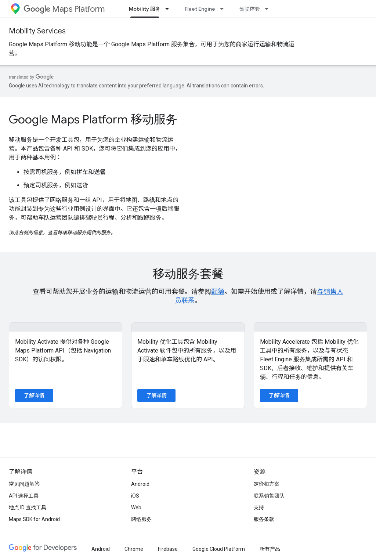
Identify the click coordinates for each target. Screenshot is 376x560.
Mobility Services (37, 31)
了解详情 (34, 395)
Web (136, 507)
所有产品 (270, 549)
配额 (217, 291)
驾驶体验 (249, 9)
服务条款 (264, 519)
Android (140, 484)
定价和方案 (266, 484)
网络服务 (141, 519)
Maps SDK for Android (34, 519)
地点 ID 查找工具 (27, 507)
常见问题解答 (24, 484)
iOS (135, 496)
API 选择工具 (24, 496)
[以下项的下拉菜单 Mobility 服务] (169, 9)
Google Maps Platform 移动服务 (93, 119)
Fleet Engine (200, 9)
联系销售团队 (269, 496)
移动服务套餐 (188, 274)
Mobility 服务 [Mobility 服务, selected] (144, 9)
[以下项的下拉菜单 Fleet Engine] (224, 9)
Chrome (133, 549)
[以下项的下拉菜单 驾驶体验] (269, 9)
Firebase (168, 549)
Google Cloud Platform (218, 549)
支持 (259, 507)
